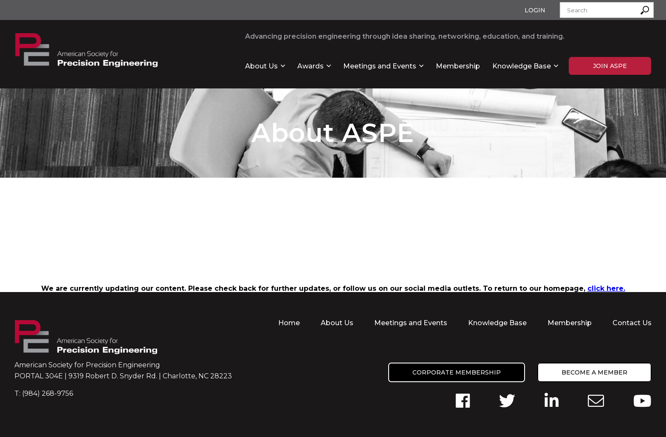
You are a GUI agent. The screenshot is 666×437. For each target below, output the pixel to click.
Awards (310, 66)
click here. (606, 288)
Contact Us (632, 323)
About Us (261, 66)
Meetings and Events (379, 66)
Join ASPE (610, 66)
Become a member (594, 372)
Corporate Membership (456, 372)
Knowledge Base (521, 66)
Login (535, 10)
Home (289, 323)
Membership (458, 66)
